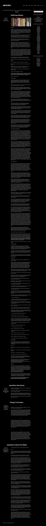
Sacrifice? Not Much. (17, 385)
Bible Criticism (6, 448)
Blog (26, 5)
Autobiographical (38, 58)
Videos (35, 5)
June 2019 (38, 33)
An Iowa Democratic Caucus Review (38, 18)
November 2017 (38, 47)
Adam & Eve (4, 449)
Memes (38, 5)
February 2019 (38, 36)
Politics (38, 62)
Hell (3, 450)
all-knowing (5, 408)
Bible (6, 449)
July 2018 (38, 41)
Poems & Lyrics (38, 61)
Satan (5, 450)
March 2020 (38, 26)
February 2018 (38, 45)
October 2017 (38, 48)
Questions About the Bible (17, 445)
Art (40, 5)
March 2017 (38, 53)
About (24, 5)
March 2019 (38, 35)
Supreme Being (6, 409)
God (8, 20)
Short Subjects (38, 64)
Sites (29, 5)
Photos (32, 5)
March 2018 (38, 44)
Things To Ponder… (17, 402)
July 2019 (38, 32)
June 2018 (38, 42)
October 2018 (38, 39)
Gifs (42, 5)
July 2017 (38, 50)
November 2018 (38, 38)
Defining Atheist (17, 15)
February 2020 (38, 27)
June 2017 (38, 51)
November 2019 (38, 29)
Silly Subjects (38, 65)
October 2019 (38, 30)
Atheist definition (5, 20)
